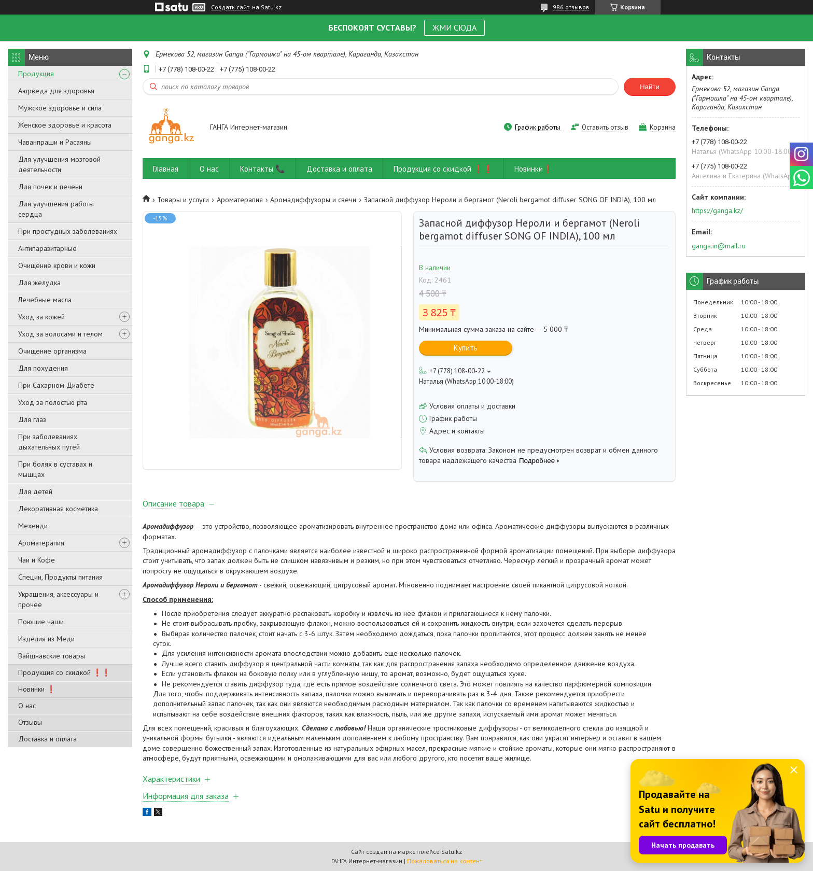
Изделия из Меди (46, 638)
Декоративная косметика (58, 508)
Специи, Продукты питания (60, 577)
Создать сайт (230, 7)
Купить (466, 348)
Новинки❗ (533, 169)
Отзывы (30, 722)
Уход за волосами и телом (60, 334)
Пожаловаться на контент (444, 861)
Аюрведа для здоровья (56, 90)
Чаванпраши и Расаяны (55, 142)
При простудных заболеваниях (67, 231)
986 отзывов (571, 7)
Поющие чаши (41, 621)
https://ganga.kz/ (717, 210)
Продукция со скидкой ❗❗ (64, 672)
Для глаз (32, 419)
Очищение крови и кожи (56, 265)
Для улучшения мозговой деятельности (59, 164)
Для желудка (39, 282)
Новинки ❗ (36, 689)
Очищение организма (52, 351)
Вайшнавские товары (51, 656)
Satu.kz (451, 851)
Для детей (35, 491)
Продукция (36, 73)
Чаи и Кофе (36, 560)
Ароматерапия (41, 542)
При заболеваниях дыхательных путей (49, 442)
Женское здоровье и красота (64, 125)
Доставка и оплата (47, 738)
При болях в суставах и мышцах (55, 469)
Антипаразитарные (47, 248)
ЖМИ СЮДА (454, 27)
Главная (165, 169)
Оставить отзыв (605, 127)
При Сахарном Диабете (56, 385)
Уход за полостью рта (52, 402)
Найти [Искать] (650, 87)
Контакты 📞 (262, 169)
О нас (27, 705)
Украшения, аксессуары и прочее (58, 599)
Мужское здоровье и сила (60, 108)
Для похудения (43, 368)
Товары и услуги (183, 199)
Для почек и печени (50, 186)
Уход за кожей (41, 316)
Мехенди (33, 525)
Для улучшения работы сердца (56, 209)
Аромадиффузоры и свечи (313, 199)
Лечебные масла (45, 299)
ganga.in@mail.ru (719, 245)
